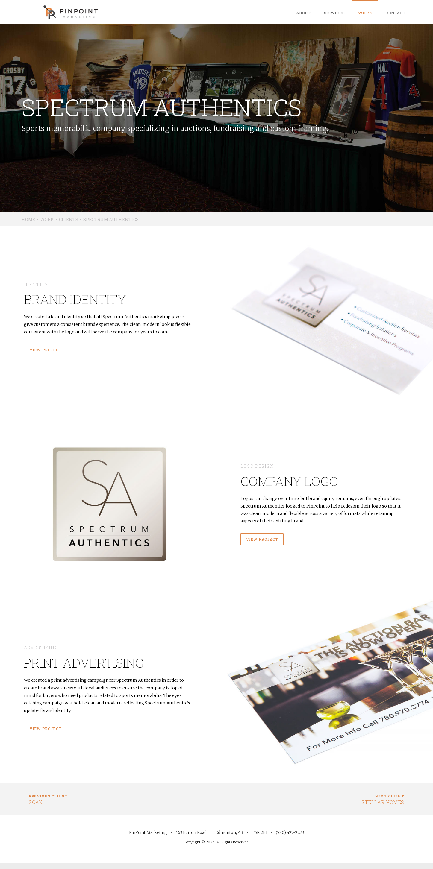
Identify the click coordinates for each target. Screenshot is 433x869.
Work (365, 13)
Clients (68, 219)
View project (45, 349)
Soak (48, 799)
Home (28, 219)
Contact (395, 13)
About (303, 13)
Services (334, 13)
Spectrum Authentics (111, 219)
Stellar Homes (382, 799)
